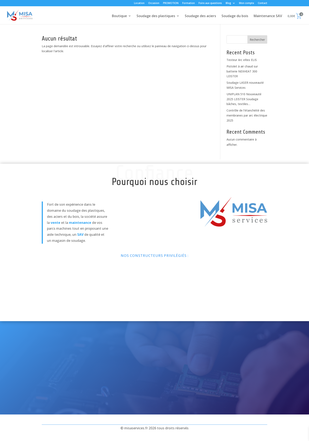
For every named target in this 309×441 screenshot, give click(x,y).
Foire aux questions (210, 3)
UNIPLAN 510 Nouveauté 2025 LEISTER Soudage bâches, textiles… (244, 99)
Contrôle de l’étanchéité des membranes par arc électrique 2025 (247, 115)
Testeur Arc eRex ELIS (242, 60)
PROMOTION (171, 3)
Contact (262, 3)
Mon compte (246, 3)
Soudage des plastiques (156, 16)
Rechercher (257, 40)
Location (139, 3)
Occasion (153, 3)
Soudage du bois (235, 16)
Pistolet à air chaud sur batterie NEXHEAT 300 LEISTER (242, 71)
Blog (228, 3)
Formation (188, 3)
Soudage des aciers (200, 16)
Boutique (119, 16)
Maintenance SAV (268, 16)
